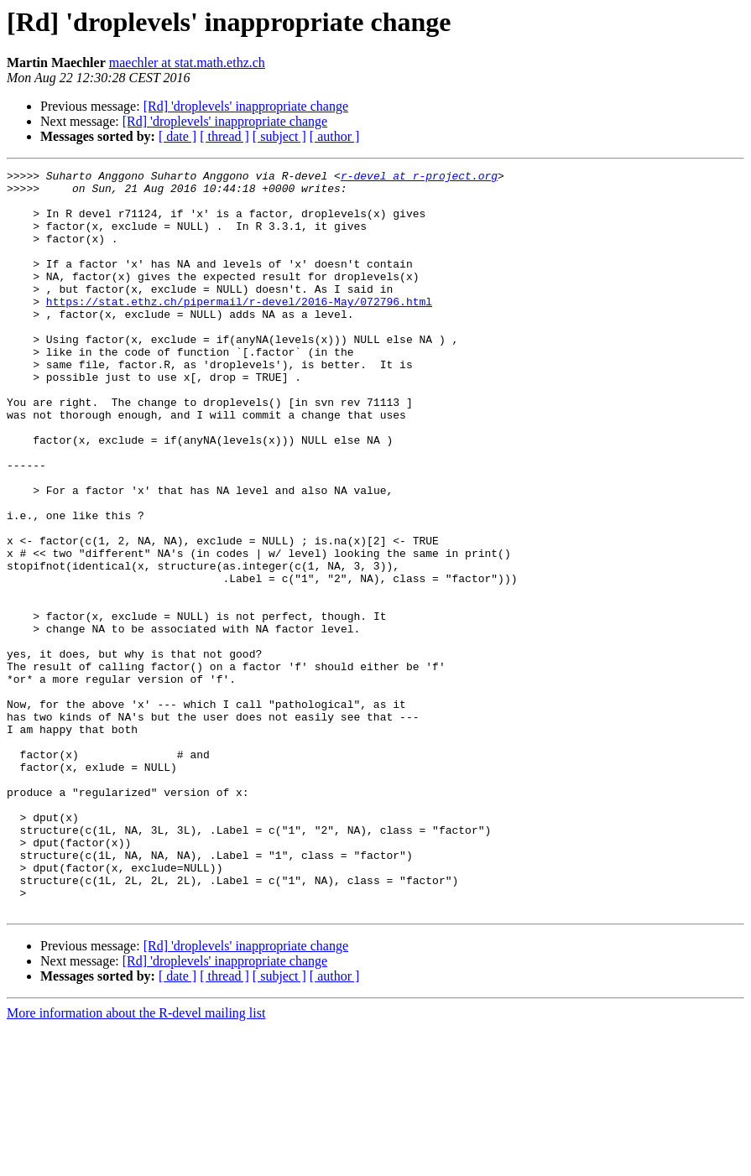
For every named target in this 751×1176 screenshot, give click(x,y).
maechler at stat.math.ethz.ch (187, 62)
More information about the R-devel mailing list (136, 1161)
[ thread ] (224, 136)
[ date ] (177, 136)
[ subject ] (279, 136)
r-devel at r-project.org (419, 177)
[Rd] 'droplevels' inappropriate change (245, 106)
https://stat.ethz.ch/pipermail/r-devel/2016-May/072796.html (239, 328)
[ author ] (335, 136)
